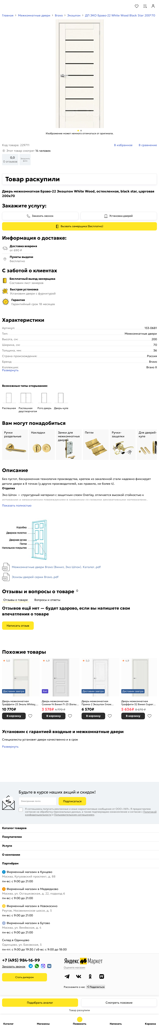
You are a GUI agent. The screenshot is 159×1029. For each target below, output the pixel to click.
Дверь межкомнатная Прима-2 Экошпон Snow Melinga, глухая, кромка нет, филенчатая (99, 703)
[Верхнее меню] (6, 6)
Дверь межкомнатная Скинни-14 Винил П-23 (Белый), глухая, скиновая (60, 703)
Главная (7, 15)
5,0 (8, 660)
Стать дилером (24, 977)
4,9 (48, 660)
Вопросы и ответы (47, 600)
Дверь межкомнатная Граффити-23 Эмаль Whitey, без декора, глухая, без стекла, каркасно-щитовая (19, 703)
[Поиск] (125, 6)
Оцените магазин (74, 967)
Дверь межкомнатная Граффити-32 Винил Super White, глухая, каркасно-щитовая (137, 703)
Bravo (59, 15)
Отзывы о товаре (15, 600)
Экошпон (74, 15)
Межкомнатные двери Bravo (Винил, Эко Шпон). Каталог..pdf (56, 567)
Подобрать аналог (40, 1002)
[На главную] (19, 6)
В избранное (30, 716)
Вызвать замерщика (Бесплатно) (82, 226)
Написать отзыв (18, 625)
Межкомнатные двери (34, 15)
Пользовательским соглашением (74, 814)
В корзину (14, 716)
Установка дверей (121, 216)
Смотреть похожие (119, 1002)
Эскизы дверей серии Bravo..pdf (35, 577)
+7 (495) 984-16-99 (21, 960)
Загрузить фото (25, 159)
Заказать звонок (42, 216)
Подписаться (72, 801)
